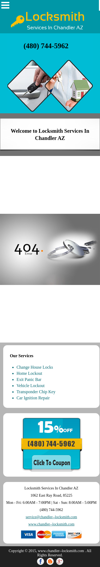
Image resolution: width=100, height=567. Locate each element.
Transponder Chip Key (36, 391)
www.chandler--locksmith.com (51, 524)
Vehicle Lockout (31, 385)
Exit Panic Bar (29, 379)
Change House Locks (35, 367)
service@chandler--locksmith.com (51, 517)
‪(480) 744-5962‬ (46, 46)
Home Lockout (29, 373)
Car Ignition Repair (33, 398)
